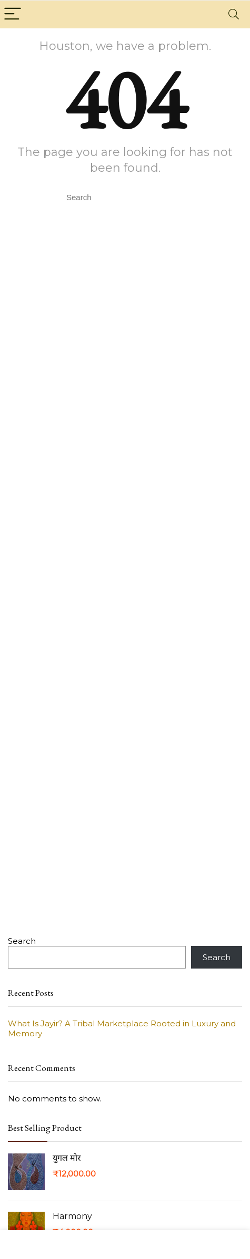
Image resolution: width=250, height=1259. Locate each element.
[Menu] (12, 14)
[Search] (233, 14)
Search (22, 941)
